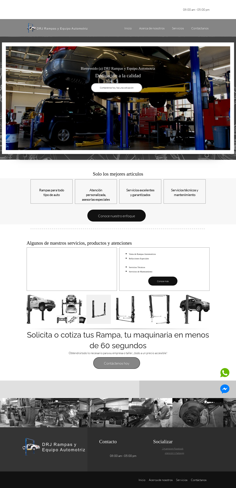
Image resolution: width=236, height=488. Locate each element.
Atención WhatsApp (174, 453)
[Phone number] (141, 9)
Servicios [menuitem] (181, 480)
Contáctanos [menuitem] (198, 480)
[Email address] (150, 9)
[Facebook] (169, 9)
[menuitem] (128, 30)
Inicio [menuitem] (142, 480)
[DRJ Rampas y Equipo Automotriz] (57, 28)
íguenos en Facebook (173, 448)
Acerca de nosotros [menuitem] (161, 480)
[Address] (159, 9)
